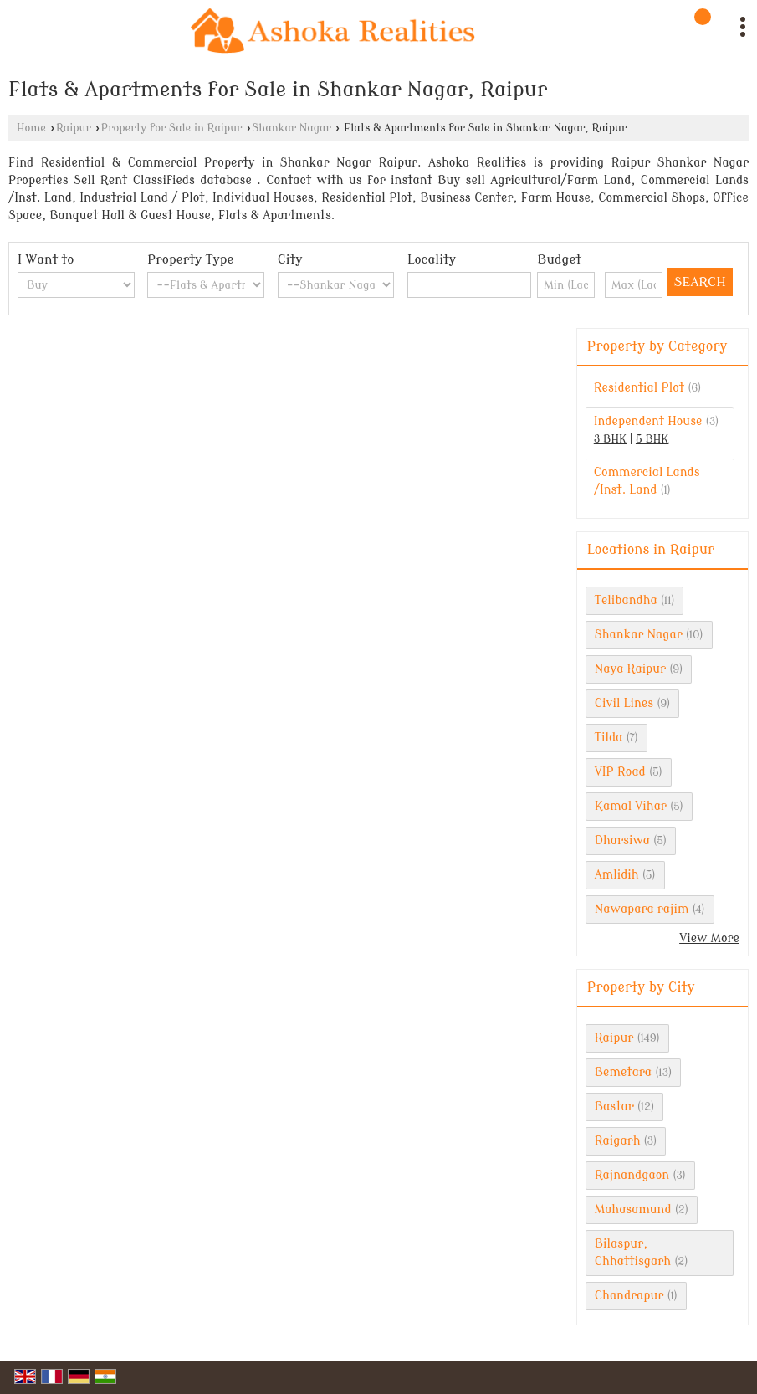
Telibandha (626, 600)
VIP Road (620, 772)
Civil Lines (624, 703)
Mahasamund (633, 1209)
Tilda (609, 737)
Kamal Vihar (631, 806)
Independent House (648, 421)
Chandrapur (629, 1295)
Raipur (73, 128)
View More (709, 938)
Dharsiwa (622, 840)
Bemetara (623, 1072)
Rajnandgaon (632, 1175)
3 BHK (610, 439)
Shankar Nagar (291, 128)
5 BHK (652, 439)
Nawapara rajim (642, 909)
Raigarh (618, 1141)
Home (31, 128)
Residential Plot (639, 388)
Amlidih (617, 875)
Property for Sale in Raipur (172, 128)
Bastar (614, 1106)
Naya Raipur (630, 669)
